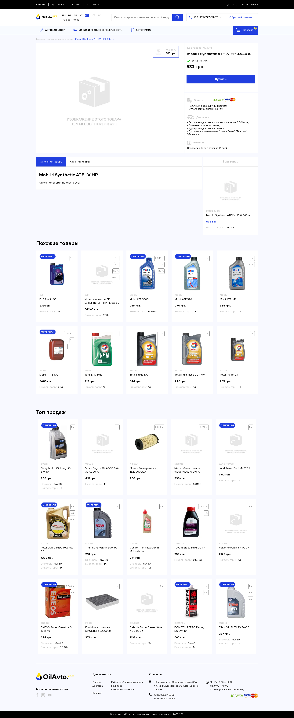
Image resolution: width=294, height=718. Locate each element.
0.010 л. (159, 427)
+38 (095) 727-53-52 (164, 695)
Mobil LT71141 (228, 299)
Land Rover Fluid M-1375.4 (234, 468)
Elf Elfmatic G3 (47, 299)
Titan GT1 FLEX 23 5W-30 (234, 627)
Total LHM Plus (93, 374)
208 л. (115, 277)
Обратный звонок (240, 17)
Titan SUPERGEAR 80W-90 (101, 547)
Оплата (97, 682)
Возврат (97, 693)
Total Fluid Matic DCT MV (190, 374)
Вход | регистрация (242, 4)
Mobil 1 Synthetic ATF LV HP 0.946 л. (228, 215)
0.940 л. (70, 586)
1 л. (72, 258)
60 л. (116, 271)
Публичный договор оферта (127, 682)
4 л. (250, 506)
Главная (40, 39)
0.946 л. (159, 258)
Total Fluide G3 (229, 374)
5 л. (117, 264)
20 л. (161, 271)
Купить (221, 79)
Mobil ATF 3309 (139, 299)
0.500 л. (203, 506)
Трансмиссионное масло (59, 39)
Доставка (98, 686)
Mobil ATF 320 (183, 299)
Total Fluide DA (139, 374)
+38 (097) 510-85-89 (164, 698)
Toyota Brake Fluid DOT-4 (189, 547)
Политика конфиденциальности (123, 688)
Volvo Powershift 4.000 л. (234, 547)
